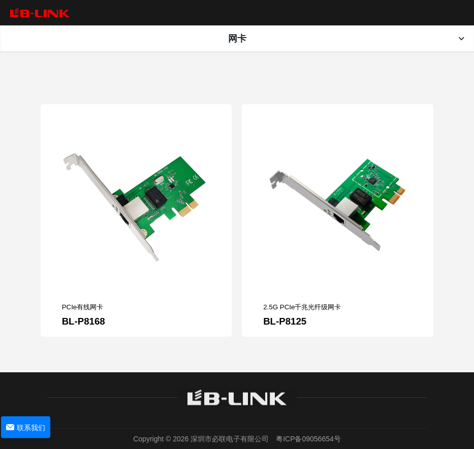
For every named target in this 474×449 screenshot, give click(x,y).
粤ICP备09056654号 (308, 439)
